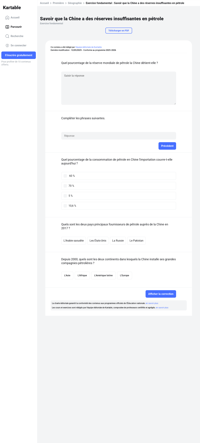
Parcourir (13, 27)
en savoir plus (152, 303)
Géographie (75, 3)
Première (58, 3)
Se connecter (15, 46)
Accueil (12, 18)
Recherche (14, 36)
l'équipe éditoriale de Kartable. (88, 47)
